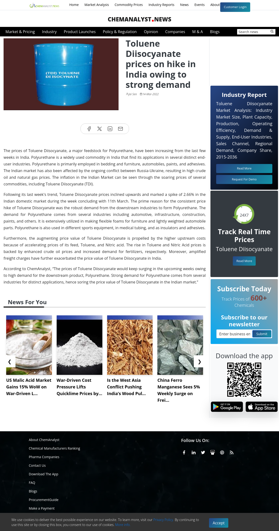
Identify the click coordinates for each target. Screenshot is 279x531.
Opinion (151, 31)
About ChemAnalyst (44, 439)
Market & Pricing (20, 31)
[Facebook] (184, 451)
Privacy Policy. (163, 519)
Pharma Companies (44, 457)
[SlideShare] (212, 451)
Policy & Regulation (120, 31)
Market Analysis (97, 4)
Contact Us (37, 465)
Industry (49, 31)
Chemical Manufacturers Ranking (54, 448)
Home (74, 4)
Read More (244, 261)
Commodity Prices (129, 4)
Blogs (214, 31)
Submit (261, 334)
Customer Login (235, 7)
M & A (197, 31)
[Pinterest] (222, 451)
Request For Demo (244, 179)
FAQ (32, 482)
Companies (175, 31)
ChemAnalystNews (139, 19)
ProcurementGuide (44, 499)
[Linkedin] (193, 451)
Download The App (43, 474)
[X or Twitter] (203, 451)
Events (199, 4)
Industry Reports (161, 4)
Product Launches (80, 31)
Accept (219, 523)
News (184, 4)
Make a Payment (42, 508)
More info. (122, 524)
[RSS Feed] (231, 451)
